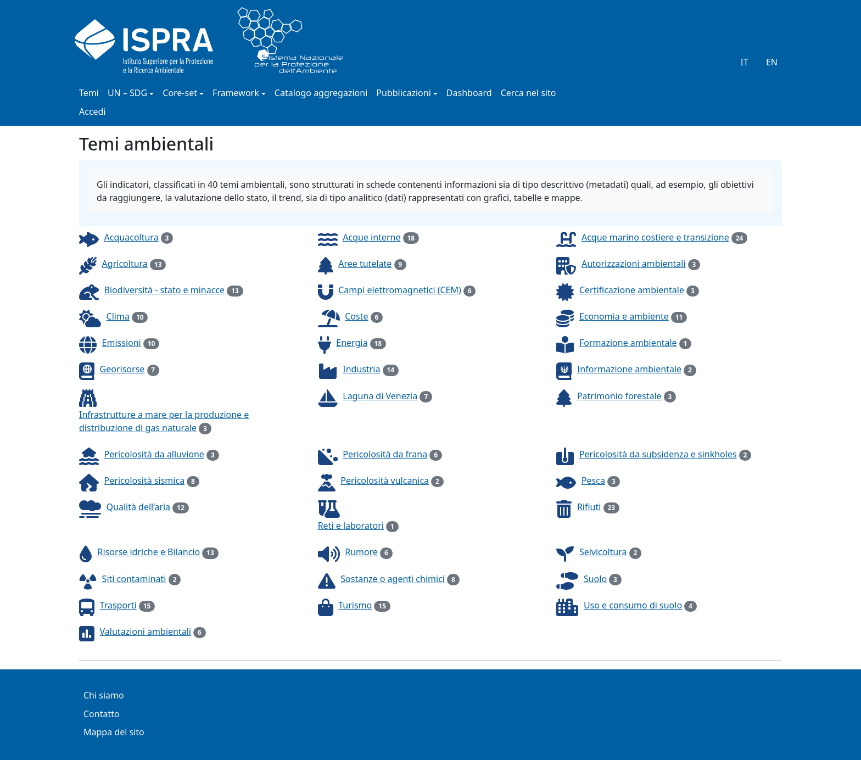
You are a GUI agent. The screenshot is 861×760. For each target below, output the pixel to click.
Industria (361, 369)
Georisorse (122, 369)
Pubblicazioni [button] (403, 94)
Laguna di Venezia (380, 396)
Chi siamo (103, 696)
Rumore (361, 552)
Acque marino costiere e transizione (655, 237)
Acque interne (371, 237)
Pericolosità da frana (385, 454)
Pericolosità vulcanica (384, 480)
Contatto (101, 715)
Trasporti (118, 605)
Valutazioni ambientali (145, 631)
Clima (118, 316)
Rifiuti (589, 507)
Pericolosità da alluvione (154, 454)
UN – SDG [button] (127, 94)
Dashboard (469, 94)
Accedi (92, 112)
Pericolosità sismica (144, 480)
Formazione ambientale (628, 343)
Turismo (355, 605)
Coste (356, 316)
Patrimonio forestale (619, 396)
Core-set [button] (180, 94)
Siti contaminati (134, 579)
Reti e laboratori (351, 525)
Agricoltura (125, 264)
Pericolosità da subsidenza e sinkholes (658, 454)
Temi (89, 94)
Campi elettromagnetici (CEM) (399, 290)
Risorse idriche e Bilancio (149, 552)
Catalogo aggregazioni (321, 94)
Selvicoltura (603, 552)
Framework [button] (236, 94)
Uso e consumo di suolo (633, 605)
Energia (351, 343)
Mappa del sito (113, 733)
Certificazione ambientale (631, 290)
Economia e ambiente (624, 316)
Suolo (595, 579)
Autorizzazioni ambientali (634, 264)
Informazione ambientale (629, 369)
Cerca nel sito (528, 94)
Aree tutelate (365, 264)
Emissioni (121, 343)
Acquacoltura (131, 237)
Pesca (593, 480)
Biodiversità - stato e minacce (164, 290)
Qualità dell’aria (139, 507)
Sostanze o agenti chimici (392, 579)
